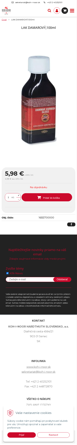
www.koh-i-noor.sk (38, 367)
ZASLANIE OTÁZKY (38, 404)
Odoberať (62, 279)
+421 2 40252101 (54, 2)
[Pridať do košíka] (47, 197)
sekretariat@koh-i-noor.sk (27, 2)
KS (13, 197)
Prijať (21, 435)
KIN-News (16, 273)
